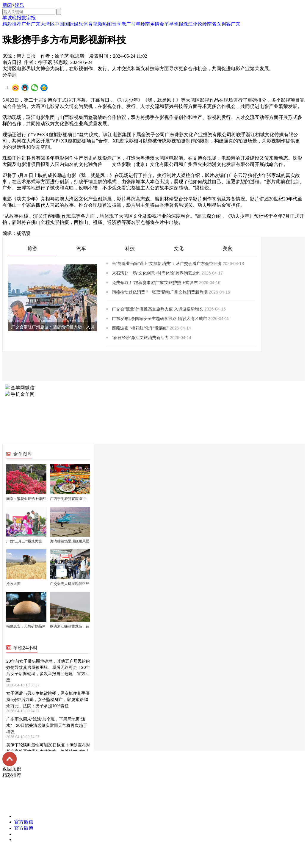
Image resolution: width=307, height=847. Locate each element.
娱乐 (19, 5)
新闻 (7, 5)
